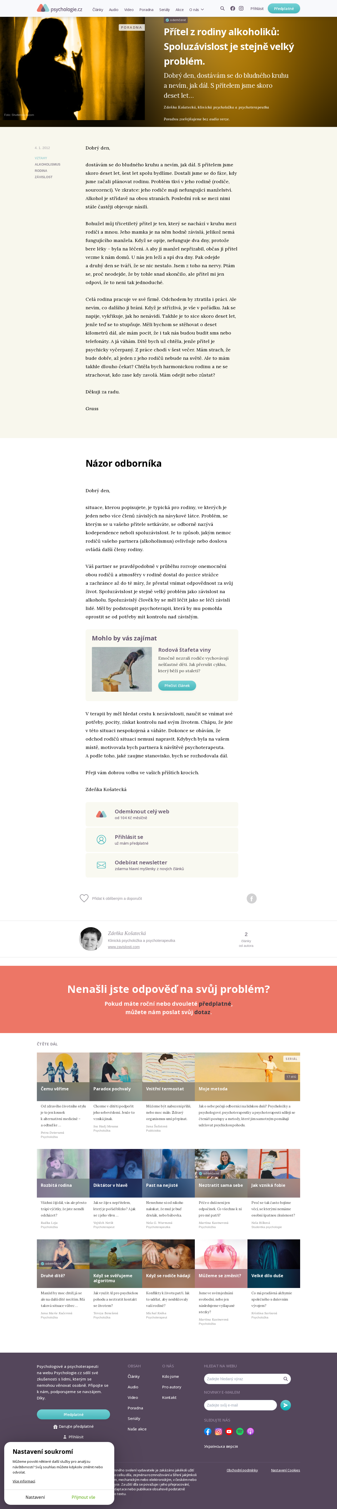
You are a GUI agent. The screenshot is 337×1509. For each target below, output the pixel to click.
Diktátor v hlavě (110, 1185)
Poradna (146, 9)
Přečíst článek (177, 685)
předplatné (215, 1003)
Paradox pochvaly (112, 1089)
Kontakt (169, 1397)
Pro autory (171, 1386)
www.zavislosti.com (124, 947)
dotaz (202, 1012)
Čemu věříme (55, 1089)
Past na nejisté (162, 1185)
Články (97, 9)
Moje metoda (213, 1089)
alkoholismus (47, 164)
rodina (41, 171)
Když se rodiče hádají (168, 1276)
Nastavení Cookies (285, 1470)
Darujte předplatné (73, 1426)
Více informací (24, 1481)
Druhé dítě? (53, 1276)
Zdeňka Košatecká (127, 933)
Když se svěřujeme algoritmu (112, 1278)
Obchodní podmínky (242, 1470)
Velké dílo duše (267, 1276)
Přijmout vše (83, 1497)
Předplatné (284, 8)
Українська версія (221, 1446)
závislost (43, 177)
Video (129, 9)
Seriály (164, 9)
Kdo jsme (170, 1376)
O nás (194, 9)
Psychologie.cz (59, 8)
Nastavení (35, 1497)
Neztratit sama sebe (221, 1185)
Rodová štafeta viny (184, 649)
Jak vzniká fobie (268, 1185)
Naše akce (137, 1428)
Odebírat (285, 1405)
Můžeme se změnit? (220, 1276)
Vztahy (41, 158)
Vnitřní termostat (165, 1089)
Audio (113, 9)
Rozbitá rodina (56, 1185)
